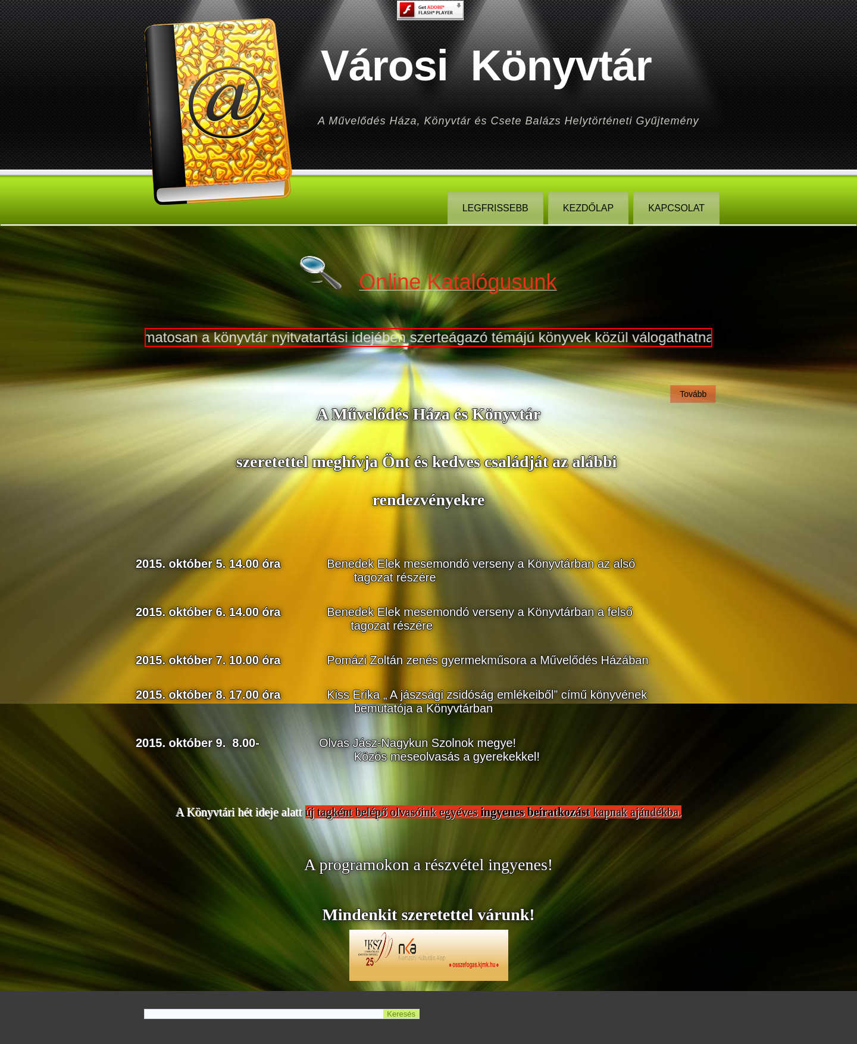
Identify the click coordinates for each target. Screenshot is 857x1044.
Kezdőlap (588, 208)
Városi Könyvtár (486, 65)
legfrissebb (495, 208)
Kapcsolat (676, 208)
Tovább (693, 394)
